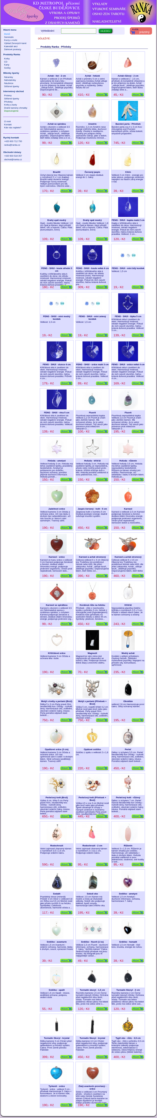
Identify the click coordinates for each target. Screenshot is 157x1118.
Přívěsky (8, 102)
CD (5, 62)
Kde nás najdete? (12, 127)
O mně (7, 121)
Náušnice (8, 83)
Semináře (9, 37)
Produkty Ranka (11, 54)
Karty (6, 64)
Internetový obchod (13, 91)
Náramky (8, 77)
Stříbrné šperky (11, 86)
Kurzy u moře (10, 40)
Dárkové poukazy (12, 49)
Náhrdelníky (10, 80)
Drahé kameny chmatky (15, 108)
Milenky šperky (11, 73)
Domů (7, 34)
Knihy (7, 58)
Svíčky (7, 68)
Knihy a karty (10, 105)
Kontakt (8, 124)
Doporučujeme (11, 111)
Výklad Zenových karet (15, 43)
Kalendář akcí (11, 46)
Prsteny (8, 95)
